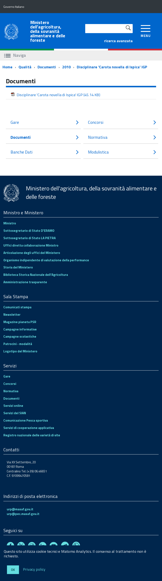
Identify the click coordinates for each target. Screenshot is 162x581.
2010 (66, 67)
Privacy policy (34, 569)
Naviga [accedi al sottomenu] (15, 55)
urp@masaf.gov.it (20, 509)
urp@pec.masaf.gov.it (23, 513)
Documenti (47, 67)
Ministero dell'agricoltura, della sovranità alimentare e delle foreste (47, 31)
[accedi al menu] (146, 30)
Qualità (25, 67)
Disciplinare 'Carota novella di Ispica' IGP (112, 67)
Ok (13, 569)
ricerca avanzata (118, 41)
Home (7, 67)
